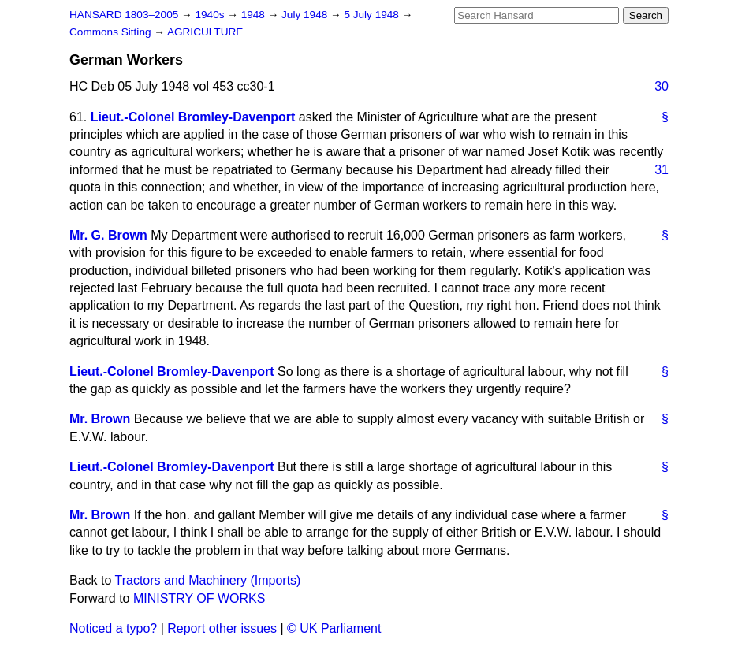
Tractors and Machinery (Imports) (208, 580)
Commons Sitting (111, 32)
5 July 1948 (372, 14)
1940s (211, 14)
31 (661, 169)
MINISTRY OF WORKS (199, 598)
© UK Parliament (334, 628)
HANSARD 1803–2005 (123, 14)
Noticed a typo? (113, 628)
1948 (254, 14)
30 (661, 86)
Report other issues (222, 628)
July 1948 (305, 14)
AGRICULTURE (205, 32)
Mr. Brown (99, 418)
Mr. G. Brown (108, 235)
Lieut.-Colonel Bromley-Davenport (193, 117)
